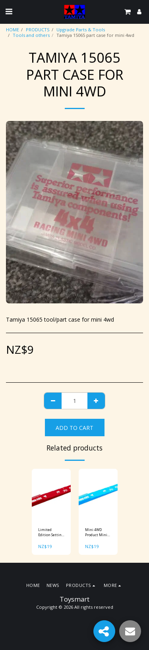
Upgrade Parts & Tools (80, 30)
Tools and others (31, 35)
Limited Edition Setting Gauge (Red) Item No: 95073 (51, 532)
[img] (51, 495)
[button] (8, 11)
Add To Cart (74, 427)
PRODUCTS (38, 30)
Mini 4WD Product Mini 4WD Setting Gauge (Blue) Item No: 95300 (97, 532)
